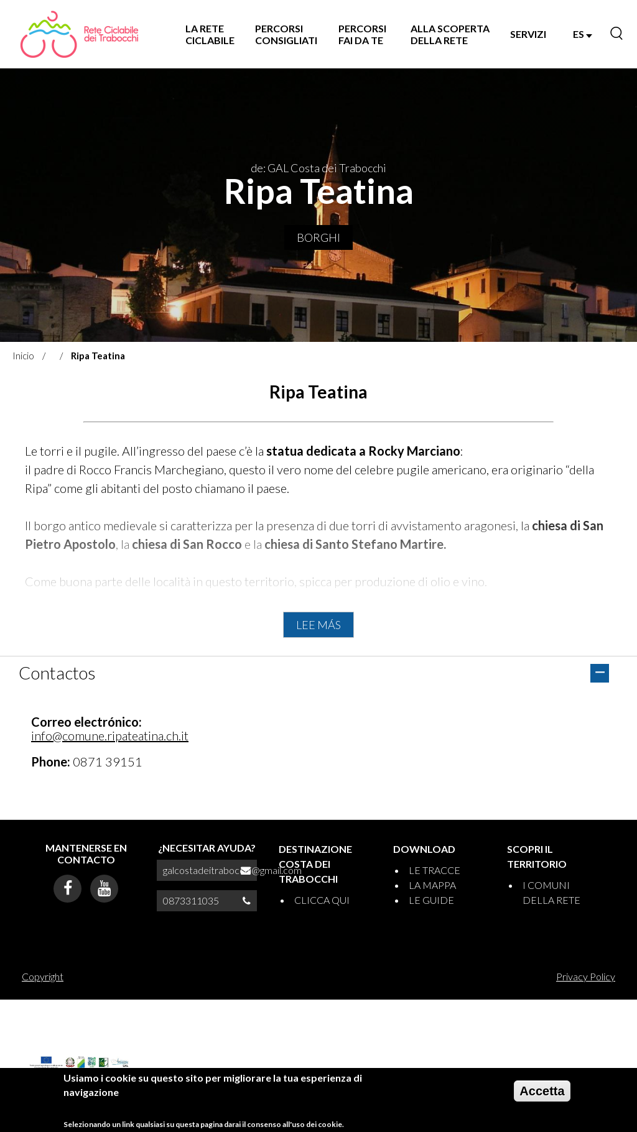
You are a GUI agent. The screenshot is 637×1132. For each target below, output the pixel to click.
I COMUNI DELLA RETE (551, 892)
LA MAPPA (432, 885)
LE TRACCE (434, 870)
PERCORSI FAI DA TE (362, 34)
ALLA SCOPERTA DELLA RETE (450, 34)
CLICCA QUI (322, 900)
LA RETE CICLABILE (210, 34)
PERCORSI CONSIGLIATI (286, 34)
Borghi (318, 237)
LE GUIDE (431, 900)
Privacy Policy (585, 976)
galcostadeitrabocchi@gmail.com (232, 870)
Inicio (23, 355)
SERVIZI (528, 34)
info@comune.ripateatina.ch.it (109, 735)
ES (582, 34)
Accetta (541, 1096)
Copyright (42, 976)
